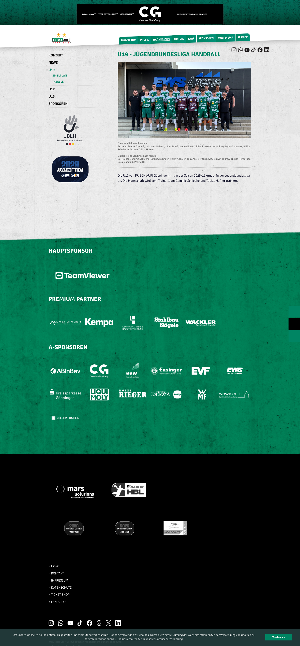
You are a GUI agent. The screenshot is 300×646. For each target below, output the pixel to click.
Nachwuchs (161, 39)
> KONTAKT (56, 573)
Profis (144, 40)
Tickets (179, 39)
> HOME (54, 566)
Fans (191, 38)
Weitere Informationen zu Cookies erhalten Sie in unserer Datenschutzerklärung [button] (134, 639)
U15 (52, 96)
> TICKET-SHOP (59, 595)
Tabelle (58, 81)
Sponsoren (206, 38)
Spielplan (59, 75)
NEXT (294, 336)
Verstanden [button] (278, 637)
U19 (52, 70)
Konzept (56, 55)
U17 (52, 89)
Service (242, 37)
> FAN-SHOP (57, 602)
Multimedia (225, 38)
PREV (294, 311)
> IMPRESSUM (58, 580)
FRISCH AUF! (128, 40)
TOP (294, 324)
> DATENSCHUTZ (60, 588)
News (53, 62)
